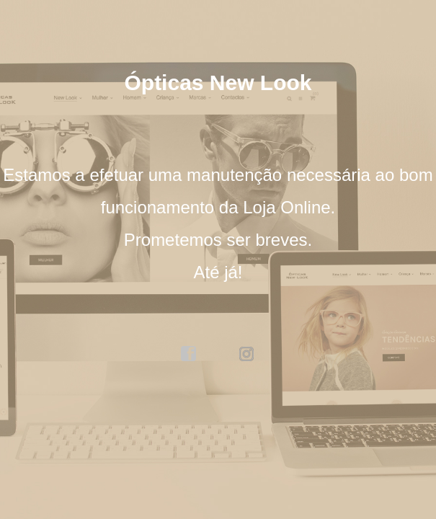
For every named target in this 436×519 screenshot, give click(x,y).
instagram (247, 354)
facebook (189, 354)
